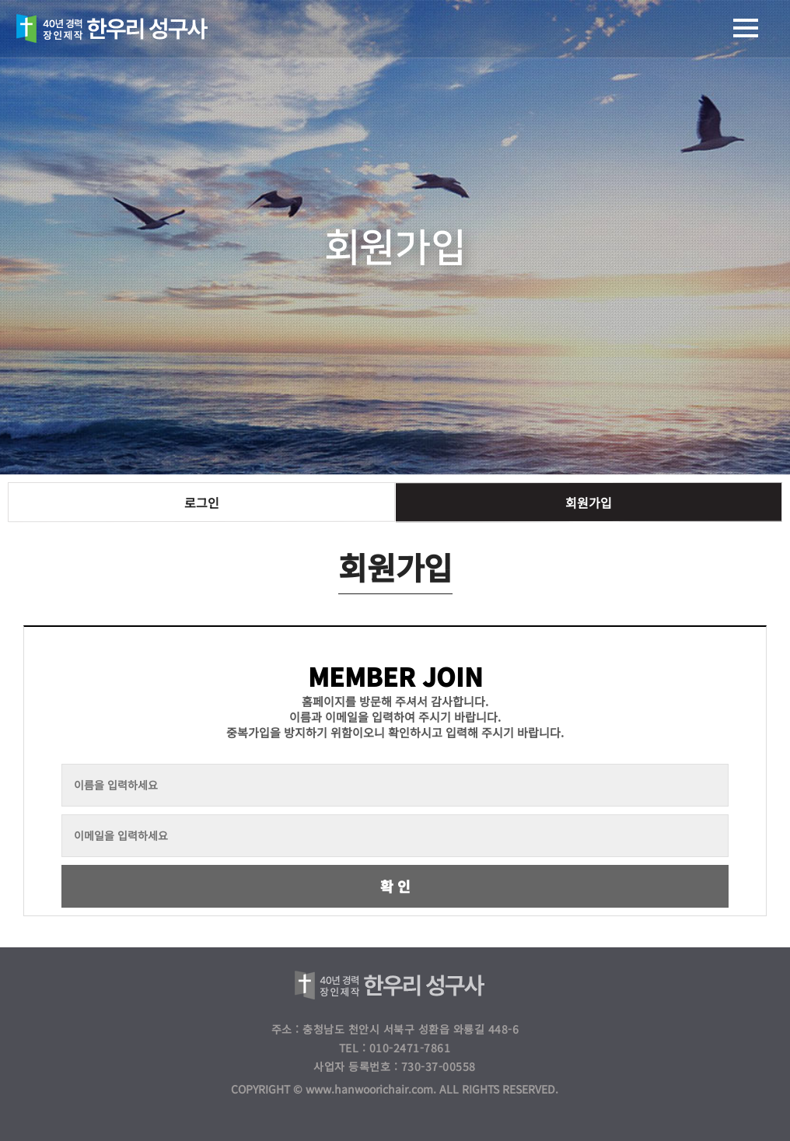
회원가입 (588, 502)
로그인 (201, 502)
